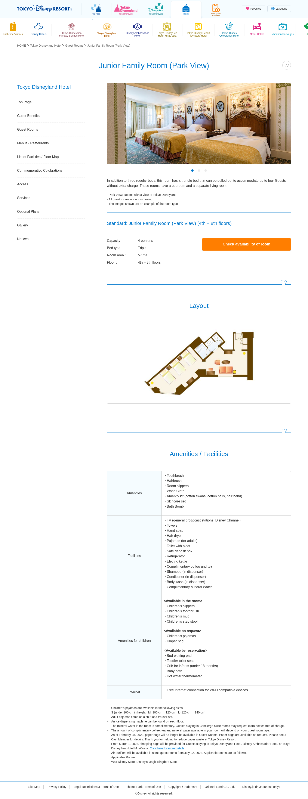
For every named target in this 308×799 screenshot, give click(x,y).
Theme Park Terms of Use (143, 787)
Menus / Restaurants (33, 143)
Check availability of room (246, 244)
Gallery (22, 225)
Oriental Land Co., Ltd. (220, 787)
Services (23, 198)
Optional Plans (28, 211)
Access (22, 184)
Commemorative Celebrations (39, 170)
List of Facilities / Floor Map (38, 157)
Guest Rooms (27, 129)
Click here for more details (167, 748)
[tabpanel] (199, 126)
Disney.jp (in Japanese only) (261, 787)
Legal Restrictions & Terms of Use (96, 787)
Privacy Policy (57, 787)
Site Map (34, 787)
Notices (22, 239)
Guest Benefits (28, 116)
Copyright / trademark (182, 787)
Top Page (24, 102)
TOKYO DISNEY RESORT (44, 9)
